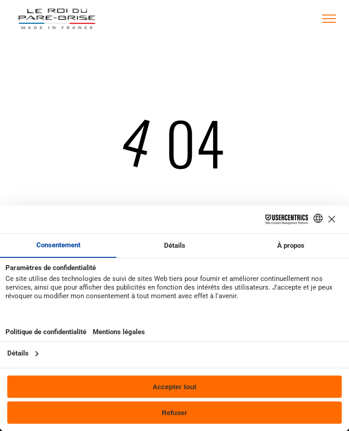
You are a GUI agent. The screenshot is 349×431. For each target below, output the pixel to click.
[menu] (329, 18)
